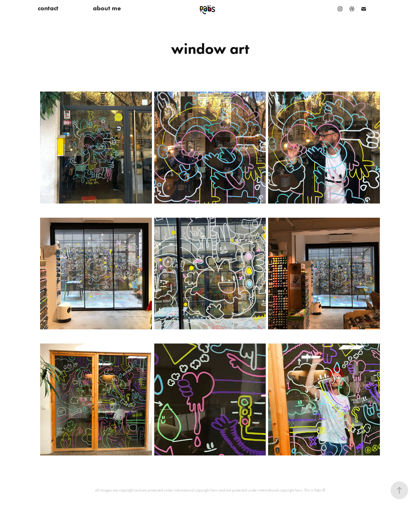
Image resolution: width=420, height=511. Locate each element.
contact (48, 8)
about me (107, 8)
